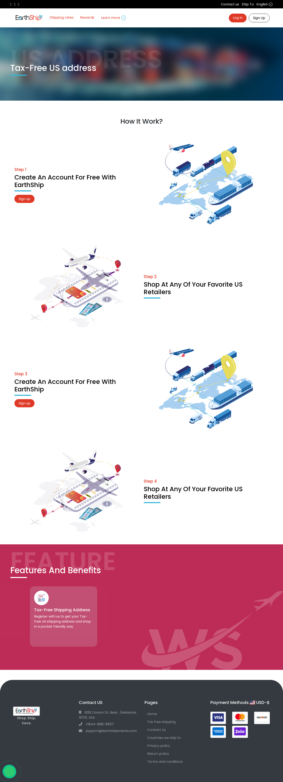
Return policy (158, 753)
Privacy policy (158, 745)
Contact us (230, 4)
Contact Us (156, 729)
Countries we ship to (164, 737)
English (264, 4)
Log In (237, 17)
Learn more (113, 18)
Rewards (87, 17)
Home (152, 713)
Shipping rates (61, 17)
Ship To (248, 4)
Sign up (24, 198)
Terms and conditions (165, 761)
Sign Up (259, 17)
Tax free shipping (161, 721)
